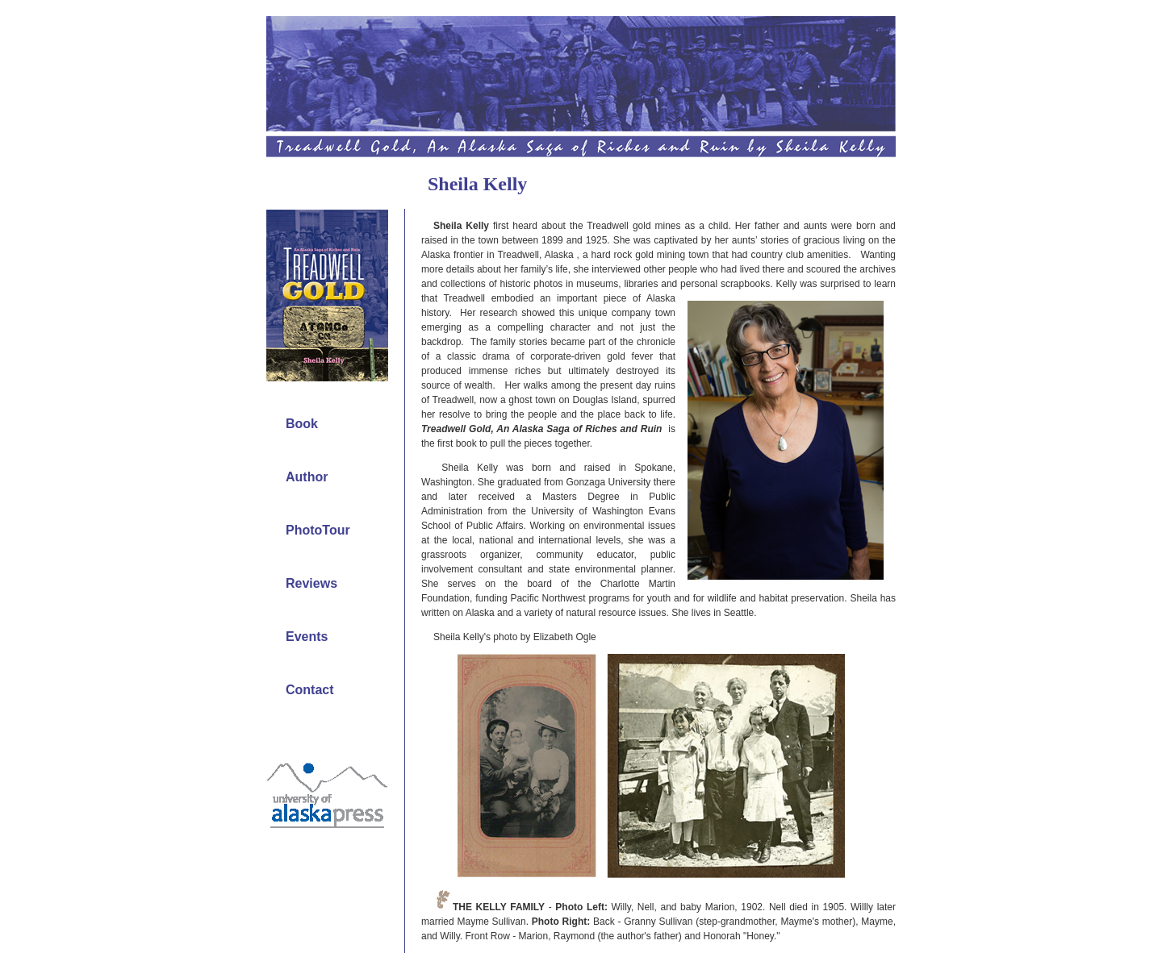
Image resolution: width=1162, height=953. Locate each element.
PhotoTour (318, 530)
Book (302, 424)
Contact (310, 690)
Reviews (311, 583)
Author (307, 477)
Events (307, 636)
